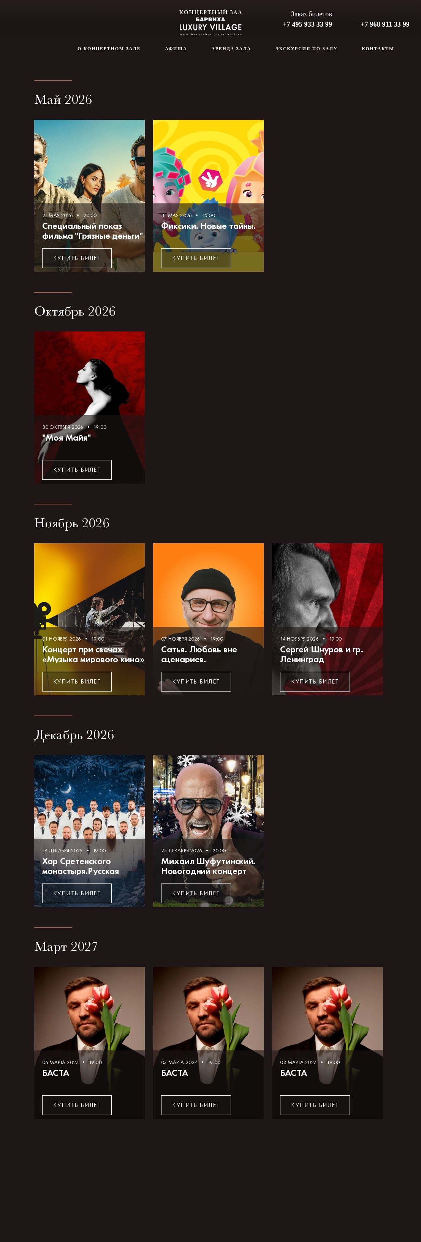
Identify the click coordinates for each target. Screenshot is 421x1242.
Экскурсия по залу (306, 48)
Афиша (176, 48)
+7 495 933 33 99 (307, 24)
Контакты (378, 48)
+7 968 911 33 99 (385, 24)
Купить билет (77, 258)
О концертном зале (109, 48)
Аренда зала (231, 48)
